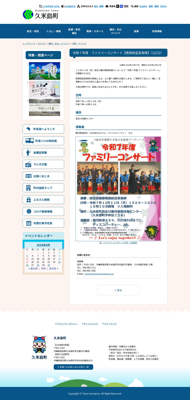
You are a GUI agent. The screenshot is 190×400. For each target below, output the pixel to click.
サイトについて (91, 323)
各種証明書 (40, 152)
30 (49, 265)
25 (59, 261)
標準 (101, 6)
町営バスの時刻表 (46, 141)
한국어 (163, 6)
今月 (43, 268)
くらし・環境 (53, 31)
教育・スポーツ (95, 31)
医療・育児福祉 (74, 31)
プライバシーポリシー (67, 323)
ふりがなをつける (51, 6)
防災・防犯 (33, 31)
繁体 (157, 6)
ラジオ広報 (40, 164)
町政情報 (157, 31)
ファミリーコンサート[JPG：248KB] (120, 242)
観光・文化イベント (116, 31)
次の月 (52, 268)
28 (38, 265)
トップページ (29, 43)
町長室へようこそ (44, 129)
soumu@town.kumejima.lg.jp (99, 273)
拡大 (96, 6)
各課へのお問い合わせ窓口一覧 (74, 366)
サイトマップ (110, 323)
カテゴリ (42, 43)
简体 (151, 6)
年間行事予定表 (42, 223)
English (143, 6)
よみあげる (70, 6)
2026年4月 (43, 245)
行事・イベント (79, 43)
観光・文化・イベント (59, 43)
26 (27, 265)
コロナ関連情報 (42, 211)
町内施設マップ (42, 188)
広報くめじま (41, 176)
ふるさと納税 (41, 199)
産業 (136, 31)
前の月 (34, 268)
